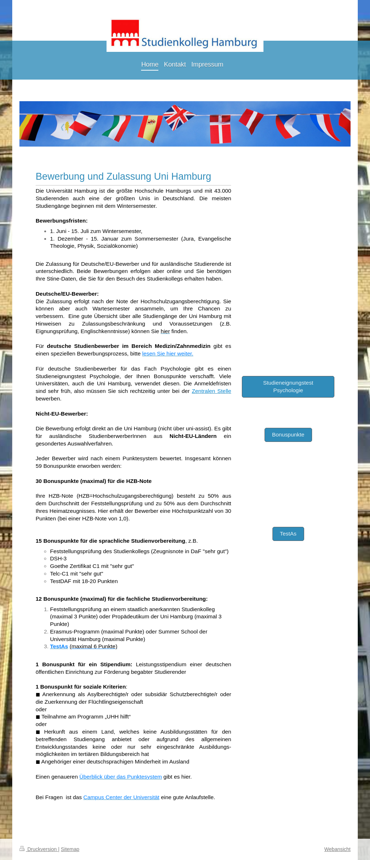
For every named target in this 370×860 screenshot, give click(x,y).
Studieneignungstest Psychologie (288, 386)
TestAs (288, 533)
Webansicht (337, 849)
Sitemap (70, 849)
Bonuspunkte (288, 434)
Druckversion (38, 849)
